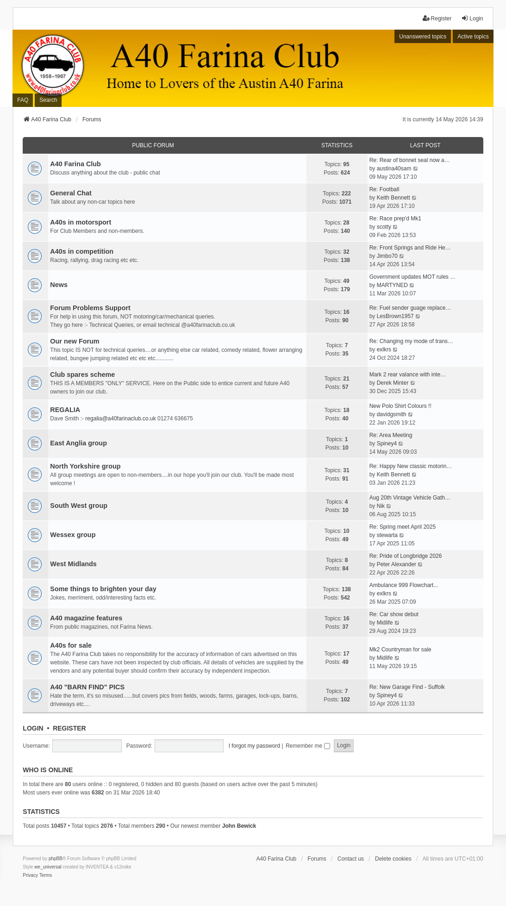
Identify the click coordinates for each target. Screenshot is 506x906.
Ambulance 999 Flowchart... (403, 585)
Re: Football (384, 189)
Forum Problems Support (90, 308)
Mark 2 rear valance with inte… (407, 374)
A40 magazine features (86, 618)
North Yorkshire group (85, 466)
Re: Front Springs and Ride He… (410, 247)
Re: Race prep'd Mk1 (395, 218)
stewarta (387, 535)
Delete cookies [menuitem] (393, 859)
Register (69, 728)
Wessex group (72, 534)
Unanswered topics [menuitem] (422, 36)
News (59, 284)
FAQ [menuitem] (22, 100)
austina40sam (394, 168)
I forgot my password (254, 746)
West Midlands (73, 564)
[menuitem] (30, 875)
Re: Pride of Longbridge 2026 (405, 556)
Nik (381, 506)
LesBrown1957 (395, 316)
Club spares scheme (82, 374)
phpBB (55, 858)
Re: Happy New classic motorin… (410, 466)
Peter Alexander (396, 564)
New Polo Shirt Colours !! (400, 406)
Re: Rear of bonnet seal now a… (409, 160)
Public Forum (153, 145)
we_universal (47, 866)
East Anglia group (78, 443)
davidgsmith (391, 414)
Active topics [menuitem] (472, 36)
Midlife (385, 622)
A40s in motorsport (80, 222)
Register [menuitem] (437, 18)
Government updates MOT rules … (412, 277)
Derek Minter (393, 383)
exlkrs (384, 349)
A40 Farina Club (75, 164)
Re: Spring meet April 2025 (402, 527)
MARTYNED (392, 285)
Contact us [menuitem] (350, 859)
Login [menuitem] (472, 18)
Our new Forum (74, 341)
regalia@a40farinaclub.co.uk (120, 418)
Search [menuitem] (48, 100)
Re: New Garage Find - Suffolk (407, 687)
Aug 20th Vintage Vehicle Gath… (409, 497)
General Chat (71, 193)
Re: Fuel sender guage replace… (410, 308)
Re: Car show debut (394, 614)
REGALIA (65, 409)
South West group (78, 505)
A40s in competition (81, 251)
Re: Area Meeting (390, 435)
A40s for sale (71, 645)
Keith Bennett (393, 197)
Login (33, 728)
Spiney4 (387, 443)
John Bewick (239, 826)
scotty (384, 227)
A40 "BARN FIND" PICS (87, 687)
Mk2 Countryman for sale (400, 649)
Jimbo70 (387, 256)
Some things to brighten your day (103, 589)
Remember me (308, 746)
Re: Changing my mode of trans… (411, 341)
